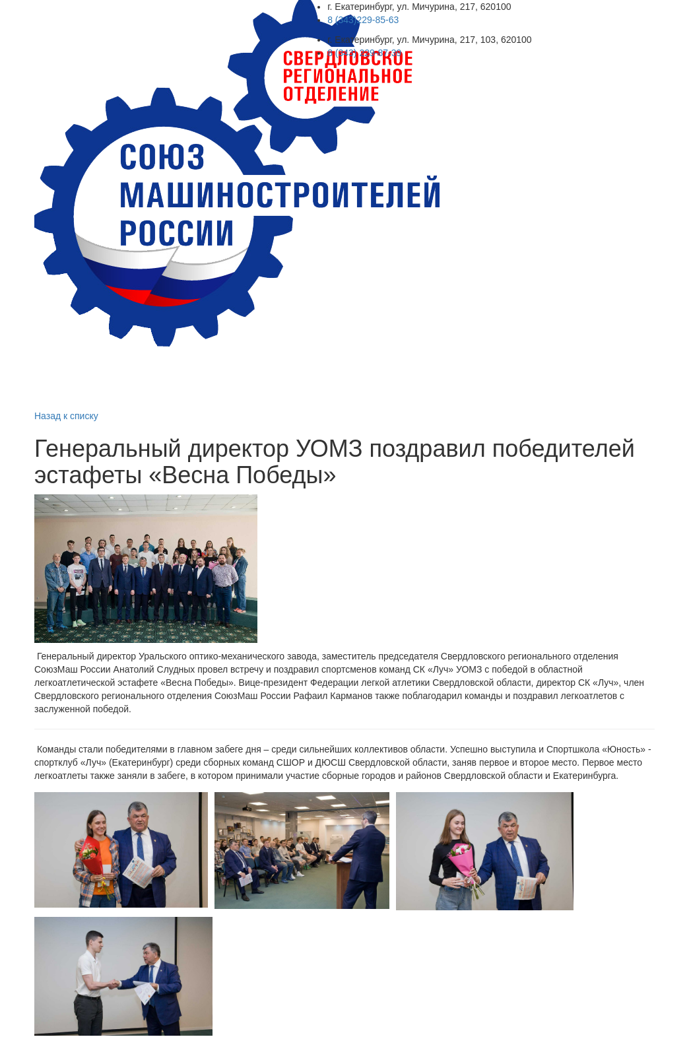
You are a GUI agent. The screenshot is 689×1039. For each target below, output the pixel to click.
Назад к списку (66, 416)
